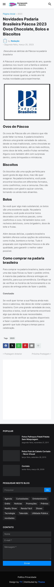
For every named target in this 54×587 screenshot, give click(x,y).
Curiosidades (22, 498)
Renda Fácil (26, 508)
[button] (4, 4)
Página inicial (9, 14)
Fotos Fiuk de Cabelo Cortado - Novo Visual (36, 452)
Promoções (31, 503)
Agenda (8, 498)
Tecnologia (10, 513)
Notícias (18, 503)
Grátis (7, 503)
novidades (9, 518)
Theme (41, 582)
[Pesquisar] (23, 490)
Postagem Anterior (13, 354)
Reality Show (11, 508)
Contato (26, 466)
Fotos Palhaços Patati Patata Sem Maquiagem (35, 437)
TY (20, 582)
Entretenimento (40, 498)
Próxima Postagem (41, 354)
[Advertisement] (27, 389)
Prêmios (44, 503)
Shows (39, 508)
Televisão (23, 513)
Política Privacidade (27, 577)
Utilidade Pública (40, 513)
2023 (19, 14)
